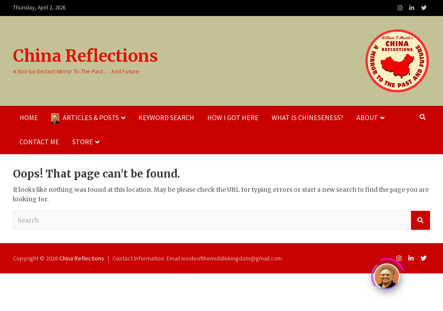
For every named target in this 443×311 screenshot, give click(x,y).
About (367, 117)
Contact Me (39, 141)
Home (28, 117)
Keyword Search (166, 117)
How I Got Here (233, 117)
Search (420, 220)
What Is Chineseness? (307, 117)
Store (82, 141)
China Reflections (85, 56)
